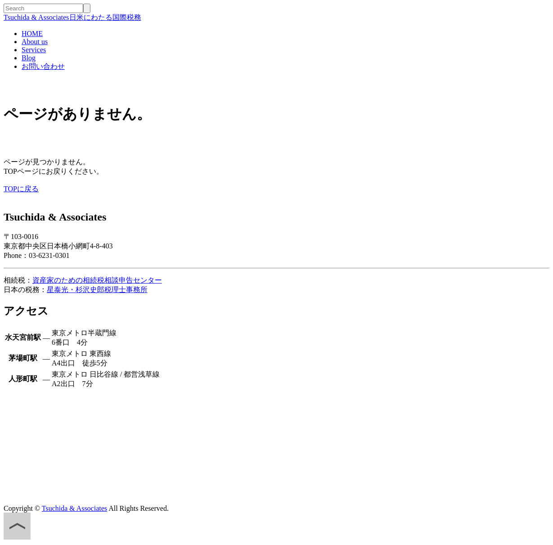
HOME (32, 33)
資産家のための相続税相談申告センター (97, 280)
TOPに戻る (21, 189)
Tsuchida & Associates (74, 508)
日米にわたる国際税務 (72, 17)
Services (34, 50)
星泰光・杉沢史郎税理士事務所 (97, 289)
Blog (29, 58)
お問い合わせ (43, 66)
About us (35, 41)
